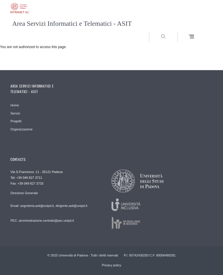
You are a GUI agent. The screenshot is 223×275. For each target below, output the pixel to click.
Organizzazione (21, 129)
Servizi (15, 113)
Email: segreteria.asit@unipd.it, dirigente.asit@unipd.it (48, 205)
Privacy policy (111, 265)
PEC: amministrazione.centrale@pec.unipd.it (42, 220)
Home (14, 105)
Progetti (15, 121)
